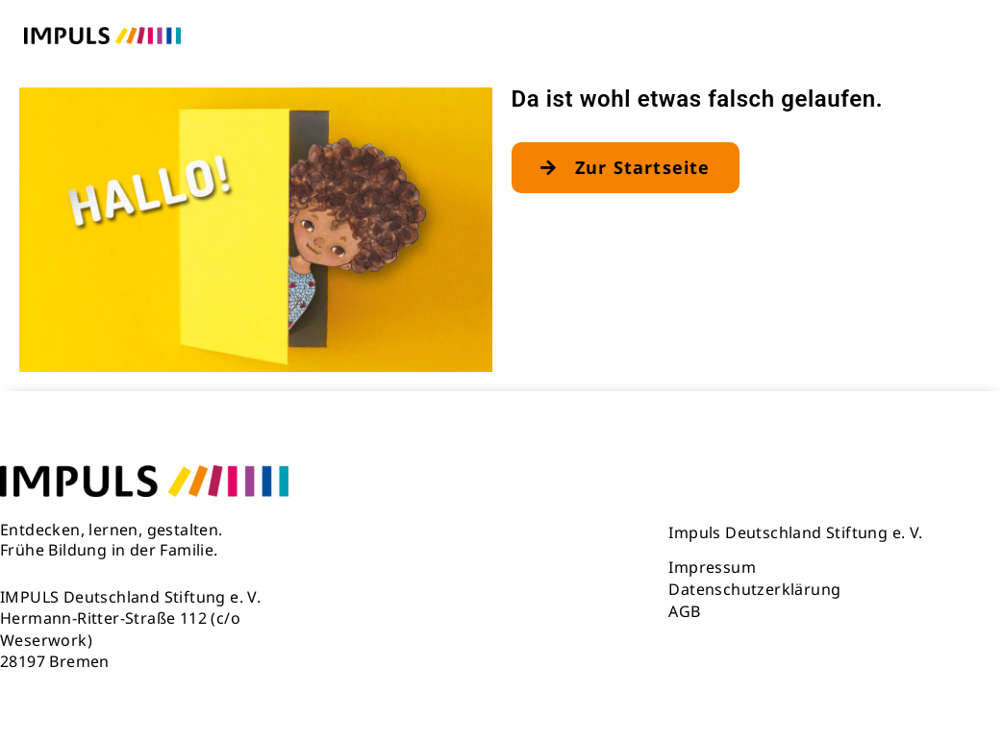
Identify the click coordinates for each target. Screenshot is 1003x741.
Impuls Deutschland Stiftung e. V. (795, 532)
